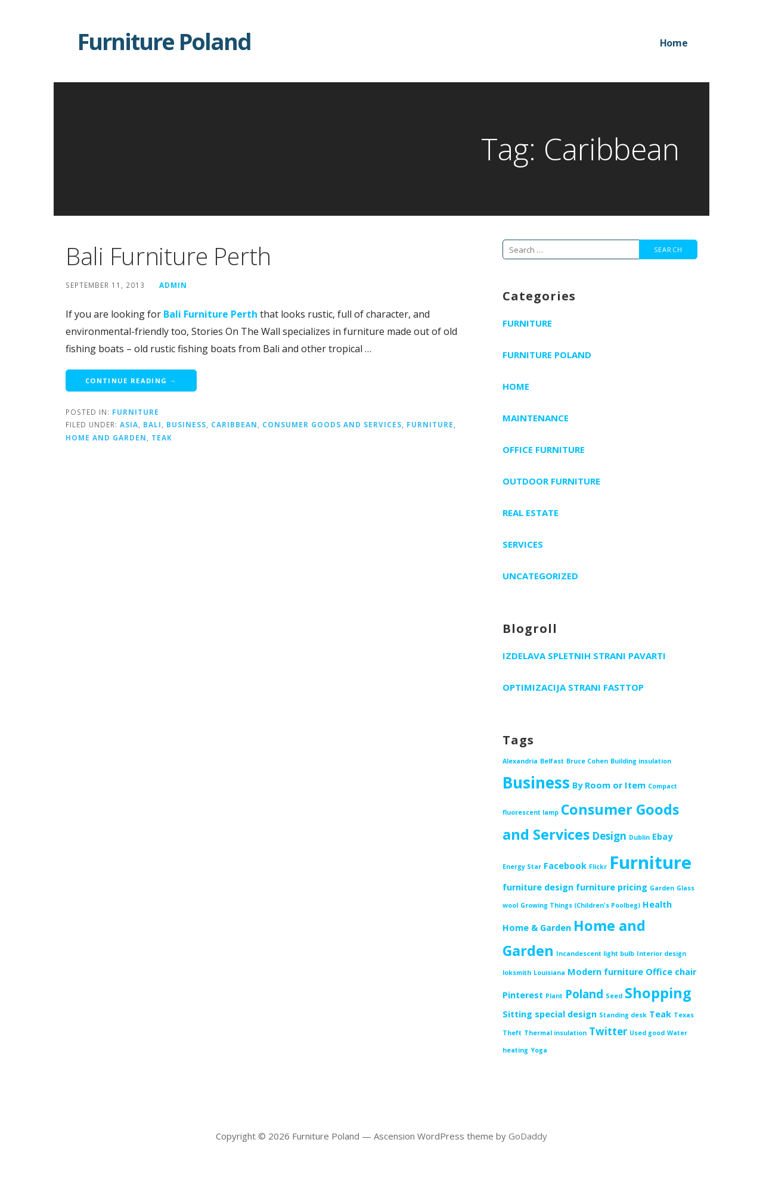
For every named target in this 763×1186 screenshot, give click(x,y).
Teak (161, 437)
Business (186, 424)
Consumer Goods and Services (332, 424)
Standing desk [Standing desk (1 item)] (623, 1015)
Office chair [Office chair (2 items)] (671, 971)
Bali (152, 424)
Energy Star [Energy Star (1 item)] (522, 866)
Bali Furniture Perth (168, 256)
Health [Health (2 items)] (657, 904)
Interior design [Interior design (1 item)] (661, 953)
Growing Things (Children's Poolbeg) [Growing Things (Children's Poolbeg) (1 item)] (580, 905)
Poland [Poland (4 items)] (584, 994)
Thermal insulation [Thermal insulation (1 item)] (555, 1033)
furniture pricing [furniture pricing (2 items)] (611, 887)
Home (674, 42)
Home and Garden (106, 437)
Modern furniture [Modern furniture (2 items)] (605, 971)
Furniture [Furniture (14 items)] (650, 862)
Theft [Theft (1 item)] (512, 1033)
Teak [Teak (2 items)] (660, 1014)
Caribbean (234, 424)
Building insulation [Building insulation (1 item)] (640, 761)
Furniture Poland (164, 41)
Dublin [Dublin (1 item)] (639, 837)
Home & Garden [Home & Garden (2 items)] (537, 927)
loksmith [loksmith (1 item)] (517, 972)
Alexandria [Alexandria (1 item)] (520, 761)
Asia (129, 424)
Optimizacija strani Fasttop (573, 687)
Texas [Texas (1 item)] (684, 1015)
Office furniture (544, 449)
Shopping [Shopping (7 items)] (658, 992)
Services (523, 544)
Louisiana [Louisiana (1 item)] (549, 972)
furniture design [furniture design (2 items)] (538, 887)
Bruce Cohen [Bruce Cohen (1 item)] (587, 761)
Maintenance (536, 418)
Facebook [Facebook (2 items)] (565, 865)
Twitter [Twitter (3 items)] (608, 1031)
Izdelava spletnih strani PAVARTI (584, 656)
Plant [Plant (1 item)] (554, 996)
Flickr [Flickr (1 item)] (598, 866)
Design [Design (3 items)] (609, 836)
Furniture (135, 412)
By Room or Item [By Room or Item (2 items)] (609, 785)
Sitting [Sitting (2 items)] (517, 1014)
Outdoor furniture (551, 481)
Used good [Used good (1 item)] (647, 1033)
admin (173, 285)
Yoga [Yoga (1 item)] (539, 1050)
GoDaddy (527, 1136)
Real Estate (531, 513)
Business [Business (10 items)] (536, 782)
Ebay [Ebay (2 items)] (662, 836)
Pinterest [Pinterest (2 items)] (523, 995)
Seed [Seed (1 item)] (614, 996)
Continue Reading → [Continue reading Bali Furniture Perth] (131, 380)
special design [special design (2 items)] (566, 1014)
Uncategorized (540, 576)
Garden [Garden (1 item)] (662, 888)
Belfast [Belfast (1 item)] (552, 761)
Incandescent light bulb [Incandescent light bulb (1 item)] (595, 953)
